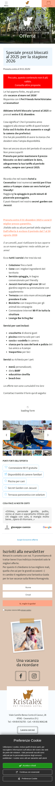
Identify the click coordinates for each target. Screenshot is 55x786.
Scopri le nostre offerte (27, 539)
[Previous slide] (6, 435)
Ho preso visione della (18, 610)
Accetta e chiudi (27, 765)
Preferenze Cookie (27, 779)
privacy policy (26, 610)
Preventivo (48, 4)
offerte (15, 563)
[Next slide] (48, 435)
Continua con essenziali (27, 772)
